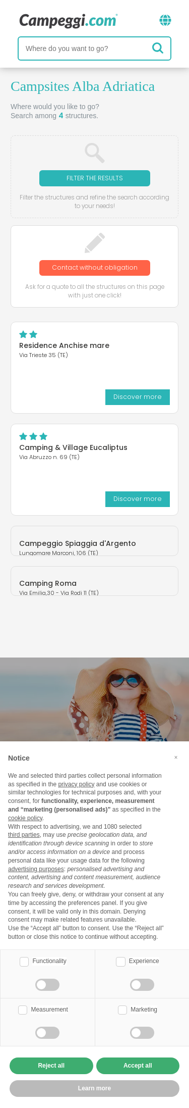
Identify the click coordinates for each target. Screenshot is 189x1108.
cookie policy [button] (25, 818)
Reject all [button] (51, 1065)
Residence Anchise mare (64, 345)
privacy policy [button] (76, 784)
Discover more (137, 396)
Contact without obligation (95, 267)
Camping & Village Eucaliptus (73, 447)
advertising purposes (36, 869)
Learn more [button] (94, 1088)
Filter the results (95, 178)
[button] (176, 757)
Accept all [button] (137, 1065)
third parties (24, 834)
